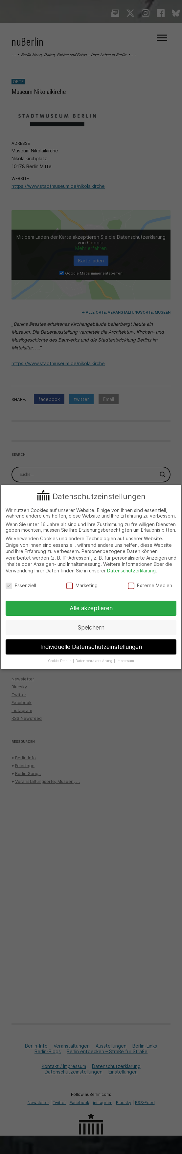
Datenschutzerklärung (131, 570)
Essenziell (21, 585)
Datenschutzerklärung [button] (94, 661)
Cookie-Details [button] (60, 661)
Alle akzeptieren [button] (91, 608)
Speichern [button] (91, 627)
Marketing (82, 585)
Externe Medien (150, 585)
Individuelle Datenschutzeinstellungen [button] (91, 646)
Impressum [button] (125, 661)
